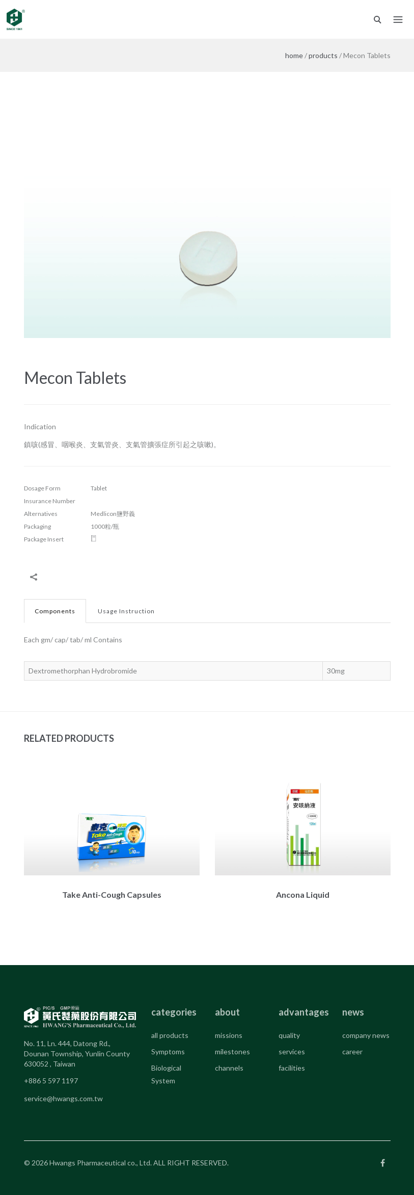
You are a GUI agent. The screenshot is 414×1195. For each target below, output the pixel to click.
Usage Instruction (126, 611)
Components (55, 611)
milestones (232, 1051)
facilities (292, 1067)
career (352, 1051)
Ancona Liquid (302, 894)
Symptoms (168, 1051)
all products (169, 1035)
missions (228, 1035)
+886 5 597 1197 (51, 1080)
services (292, 1051)
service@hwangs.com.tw (63, 1098)
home (294, 55)
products (323, 55)
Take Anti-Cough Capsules (111, 894)
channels (229, 1067)
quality (289, 1035)
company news (366, 1035)
